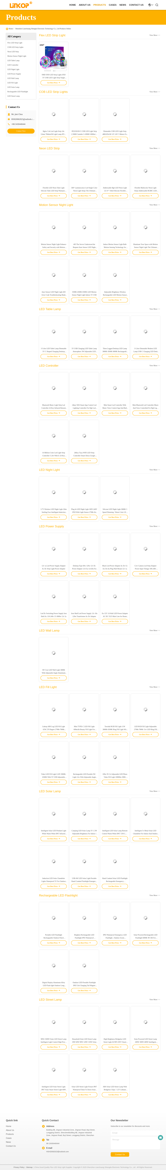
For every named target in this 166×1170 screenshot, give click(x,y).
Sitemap (29, 1167)
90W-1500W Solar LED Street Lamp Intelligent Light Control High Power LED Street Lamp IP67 (53, 1042)
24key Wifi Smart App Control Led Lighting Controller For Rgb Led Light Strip (84, 408)
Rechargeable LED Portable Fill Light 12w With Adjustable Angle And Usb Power (84, 777)
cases (112, 5)
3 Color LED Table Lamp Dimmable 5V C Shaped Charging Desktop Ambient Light (53, 351)
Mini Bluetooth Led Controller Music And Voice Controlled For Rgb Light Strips (146, 408)
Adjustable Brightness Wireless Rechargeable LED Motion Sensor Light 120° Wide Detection (115, 295)
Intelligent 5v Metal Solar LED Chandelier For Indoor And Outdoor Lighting (145, 834)
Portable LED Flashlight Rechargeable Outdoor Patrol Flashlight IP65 (53, 938)
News (8, 1142)
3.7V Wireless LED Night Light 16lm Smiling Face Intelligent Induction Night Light (54, 512)
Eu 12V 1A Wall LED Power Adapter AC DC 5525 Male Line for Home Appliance (115, 616)
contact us (136, 5)
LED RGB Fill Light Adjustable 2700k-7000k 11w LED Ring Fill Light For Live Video (145, 729)
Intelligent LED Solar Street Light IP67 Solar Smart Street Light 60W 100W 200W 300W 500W (53, 1090)
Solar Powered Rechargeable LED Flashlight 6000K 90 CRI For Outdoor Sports (145, 938)
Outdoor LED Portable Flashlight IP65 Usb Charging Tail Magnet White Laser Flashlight (84, 985)
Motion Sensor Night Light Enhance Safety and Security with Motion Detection (53, 247)
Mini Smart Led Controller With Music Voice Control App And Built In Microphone (114, 408)
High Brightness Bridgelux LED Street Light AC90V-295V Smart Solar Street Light (115, 1042)
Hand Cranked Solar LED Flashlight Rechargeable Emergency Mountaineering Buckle (115, 881)
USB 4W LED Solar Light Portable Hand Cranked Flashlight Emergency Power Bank (84, 881)
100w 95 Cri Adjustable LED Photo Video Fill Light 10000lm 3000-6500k (115, 777)
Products (10, 1134)
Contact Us (11, 1146)
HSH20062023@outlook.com (23, 119)
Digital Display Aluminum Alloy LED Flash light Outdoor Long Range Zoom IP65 (53, 985)
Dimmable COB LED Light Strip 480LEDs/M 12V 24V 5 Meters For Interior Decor (115, 134)
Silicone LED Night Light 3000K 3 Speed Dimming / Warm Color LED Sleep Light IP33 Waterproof (114, 512)
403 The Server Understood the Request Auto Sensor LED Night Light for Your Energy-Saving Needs (84, 247)
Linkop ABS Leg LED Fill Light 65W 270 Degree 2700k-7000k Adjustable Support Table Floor (53, 729)
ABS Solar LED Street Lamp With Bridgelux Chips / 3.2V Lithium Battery (115, 1090)
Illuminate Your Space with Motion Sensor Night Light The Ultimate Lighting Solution (145, 247)
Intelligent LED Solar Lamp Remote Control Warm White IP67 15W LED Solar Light (115, 834)
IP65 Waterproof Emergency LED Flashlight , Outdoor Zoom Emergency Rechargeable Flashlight (114, 938)
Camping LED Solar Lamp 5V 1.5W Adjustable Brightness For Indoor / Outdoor (84, 834)
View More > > (154, 35)
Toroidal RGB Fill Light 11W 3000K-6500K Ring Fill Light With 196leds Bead (115, 729)
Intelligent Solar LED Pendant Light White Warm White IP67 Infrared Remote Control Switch (53, 834)
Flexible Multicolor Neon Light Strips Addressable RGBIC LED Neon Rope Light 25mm (145, 191)
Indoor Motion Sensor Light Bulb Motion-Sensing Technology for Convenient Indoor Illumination (114, 247)
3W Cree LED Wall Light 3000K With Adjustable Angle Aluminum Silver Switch (53, 673)
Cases (8, 1138)
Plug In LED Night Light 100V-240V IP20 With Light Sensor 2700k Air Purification (84, 512)
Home (72, 5)
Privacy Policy (19, 1167)
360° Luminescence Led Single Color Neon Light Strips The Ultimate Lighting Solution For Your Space (84, 191)
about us (84, 5)
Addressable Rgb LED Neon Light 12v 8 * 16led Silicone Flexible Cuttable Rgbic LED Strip (115, 191)
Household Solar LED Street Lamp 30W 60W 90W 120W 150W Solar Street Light (84, 1042)
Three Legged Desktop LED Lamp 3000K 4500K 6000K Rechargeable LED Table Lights (115, 351)
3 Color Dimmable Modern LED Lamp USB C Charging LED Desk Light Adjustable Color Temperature (145, 351)
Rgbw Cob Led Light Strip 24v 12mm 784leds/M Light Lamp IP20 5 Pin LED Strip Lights (54, 134)
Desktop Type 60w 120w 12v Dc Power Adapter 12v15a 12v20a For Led (84, 569)
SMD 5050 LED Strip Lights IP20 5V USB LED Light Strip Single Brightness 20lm (54, 78)
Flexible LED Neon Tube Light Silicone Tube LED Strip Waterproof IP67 (53, 191)
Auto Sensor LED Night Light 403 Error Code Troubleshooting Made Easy (54, 295)
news (122, 5)
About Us (10, 1130)
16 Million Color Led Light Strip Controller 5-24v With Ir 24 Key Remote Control (53, 456)
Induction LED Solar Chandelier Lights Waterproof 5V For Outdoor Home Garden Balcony (54, 881)
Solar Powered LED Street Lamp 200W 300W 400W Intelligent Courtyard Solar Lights (145, 1042)
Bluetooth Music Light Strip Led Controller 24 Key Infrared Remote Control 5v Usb (53, 408)
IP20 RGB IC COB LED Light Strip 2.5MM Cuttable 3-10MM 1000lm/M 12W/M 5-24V (84, 134)
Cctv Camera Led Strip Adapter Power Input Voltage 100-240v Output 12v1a (145, 569)
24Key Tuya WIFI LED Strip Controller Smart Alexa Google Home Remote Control (84, 456)
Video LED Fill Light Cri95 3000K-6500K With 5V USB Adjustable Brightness (53, 777)
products (99, 5)
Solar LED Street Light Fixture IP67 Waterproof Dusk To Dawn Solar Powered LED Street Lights (84, 1090)
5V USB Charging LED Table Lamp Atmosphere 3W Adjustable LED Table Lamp (84, 351)
